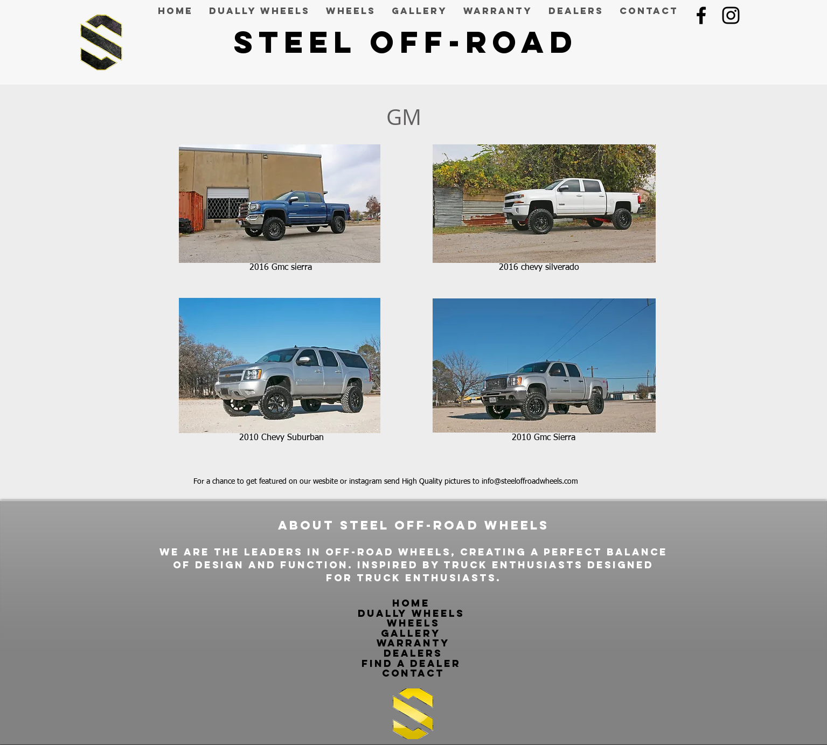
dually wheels (413, 613)
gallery (411, 633)
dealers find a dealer (411, 658)
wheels (413, 623)
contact (413, 673)
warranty (413, 643)
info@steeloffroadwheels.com (530, 481)
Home (413, 603)
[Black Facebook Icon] (701, 15)
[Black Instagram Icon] (730, 15)
